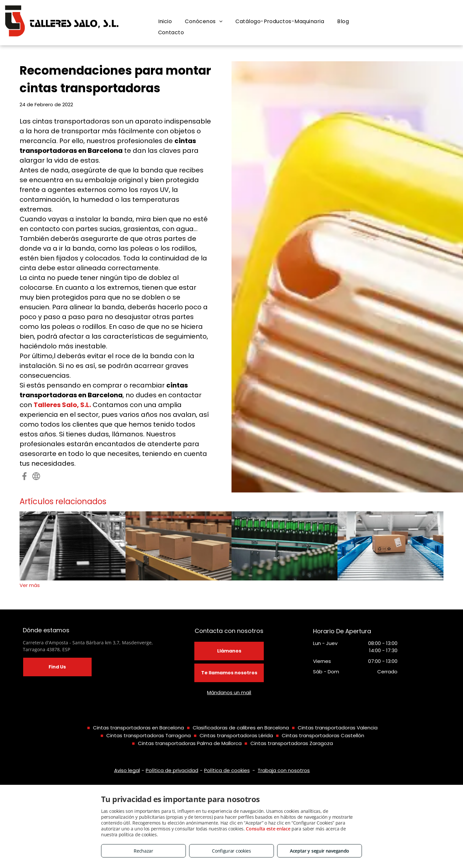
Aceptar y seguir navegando (319, 851)
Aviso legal (127, 770)
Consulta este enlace (268, 829)
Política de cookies (227, 770)
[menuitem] (165, 21)
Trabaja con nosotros (284, 770)
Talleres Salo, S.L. (62, 404)
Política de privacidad (172, 770)
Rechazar (143, 851)
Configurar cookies (231, 851)
